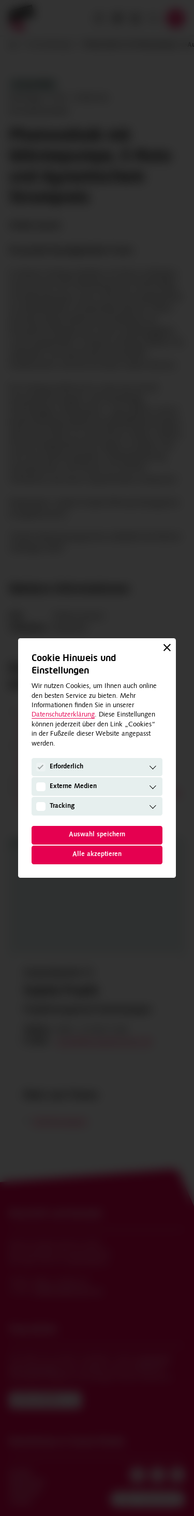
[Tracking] (41, 806)
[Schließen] (167, 647)
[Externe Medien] (41, 787)
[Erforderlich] (41, 767)
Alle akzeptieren (97, 854)
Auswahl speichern (97, 834)
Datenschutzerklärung (63, 714)
